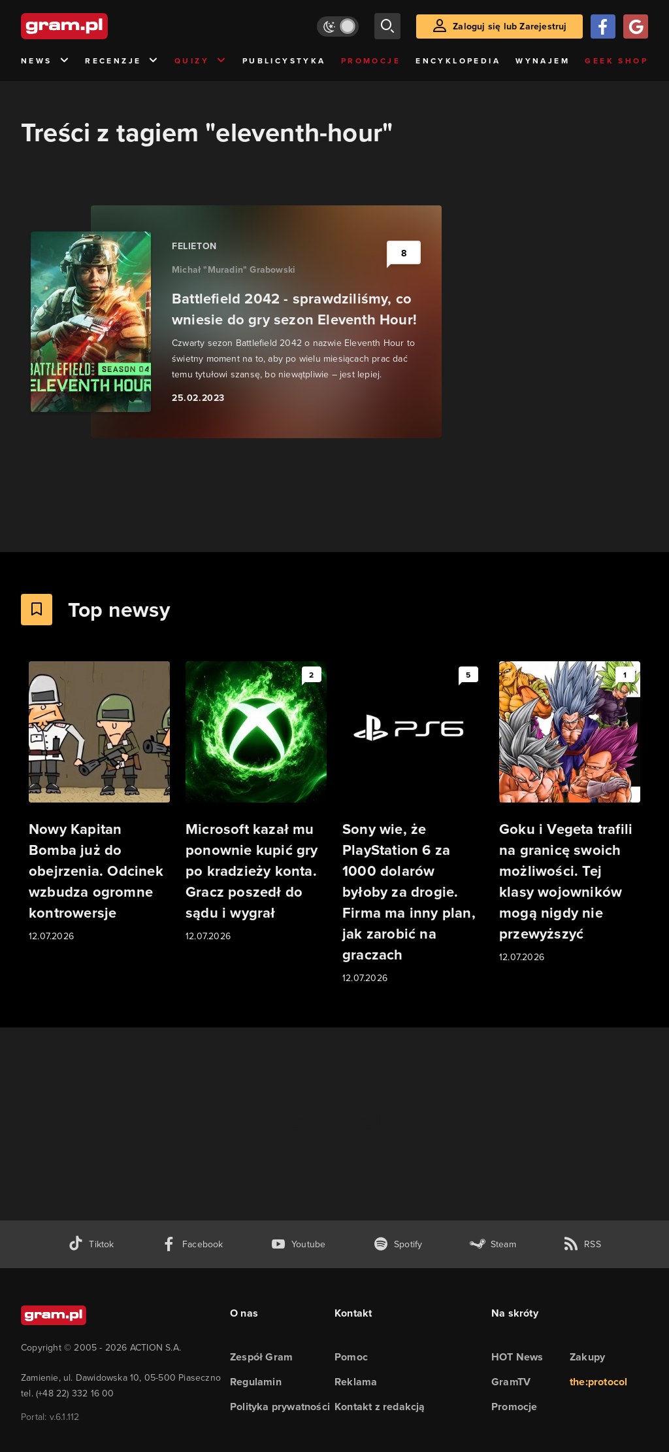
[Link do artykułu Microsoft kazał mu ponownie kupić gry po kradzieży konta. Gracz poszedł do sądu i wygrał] (256, 802)
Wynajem (542, 60)
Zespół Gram (261, 1356)
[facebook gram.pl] (192, 1244)
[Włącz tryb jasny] (338, 26)
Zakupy (587, 1356)
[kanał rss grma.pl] (582, 1244)
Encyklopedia (458, 60)
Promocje (370, 60)
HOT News (517, 1356)
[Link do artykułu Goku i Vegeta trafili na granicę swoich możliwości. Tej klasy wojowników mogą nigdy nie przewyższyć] (569, 813)
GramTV (510, 1381)
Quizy (200, 61)
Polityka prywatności (280, 1406)
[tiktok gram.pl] (91, 1244)
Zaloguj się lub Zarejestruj (509, 26)
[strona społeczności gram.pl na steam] (493, 1244)
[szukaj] (387, 26)
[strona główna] (96, 26)
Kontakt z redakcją (379, 1406)
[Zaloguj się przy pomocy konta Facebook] (603, 26)
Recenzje (122, 61)
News (45, 61)
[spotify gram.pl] (398, 1244)
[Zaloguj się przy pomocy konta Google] (635, 26)
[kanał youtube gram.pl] (298, 1244)
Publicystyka (284, 60)
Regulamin (256, 1381)
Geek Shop (616, 60)
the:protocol (598, 1381)
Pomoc (351, 1356)
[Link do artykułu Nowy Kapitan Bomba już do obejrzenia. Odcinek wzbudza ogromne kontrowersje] (99, 802)
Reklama (355, 1381)
